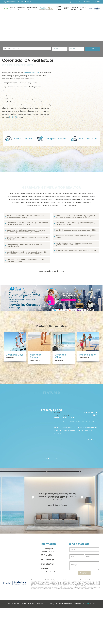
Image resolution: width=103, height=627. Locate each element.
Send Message (47, 578)
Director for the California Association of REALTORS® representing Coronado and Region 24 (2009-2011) (26, 245)
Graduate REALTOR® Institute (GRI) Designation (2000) (76, 265)
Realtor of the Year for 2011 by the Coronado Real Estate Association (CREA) (25, 230)
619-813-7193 (14, 121)
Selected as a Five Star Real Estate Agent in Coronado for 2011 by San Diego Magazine (27, 238)
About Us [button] (12, 8)
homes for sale (10, 109)
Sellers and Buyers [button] (58, 8)
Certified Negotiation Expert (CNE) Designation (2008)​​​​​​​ (76, 244)
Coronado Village (60, 371)
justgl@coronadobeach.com (13, 2)
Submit (84, 592)
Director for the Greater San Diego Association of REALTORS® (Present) (25, 275)
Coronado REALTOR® (31, 76)
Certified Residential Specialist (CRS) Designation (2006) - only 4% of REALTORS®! (74, 258)
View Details (92, 459)
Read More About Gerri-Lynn (50, 285)
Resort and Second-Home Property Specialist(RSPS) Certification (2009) (75, 238)
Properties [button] (21, 8)
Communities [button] (32, 8)
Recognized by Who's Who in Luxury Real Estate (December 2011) (24, 260)
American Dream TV (74, 8)
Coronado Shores (36, 371)
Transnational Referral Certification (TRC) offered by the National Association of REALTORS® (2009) (75, 230)
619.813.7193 (95, 2)
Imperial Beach (87, 369)
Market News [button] (66, 8)
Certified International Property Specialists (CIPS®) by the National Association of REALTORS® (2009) (27, 267)
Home (6, 9)
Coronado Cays (14, 369)
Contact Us (83, 8)
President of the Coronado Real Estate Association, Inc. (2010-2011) (27, 252)
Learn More (10, 373)
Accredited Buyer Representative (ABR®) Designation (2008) (76, 251)
